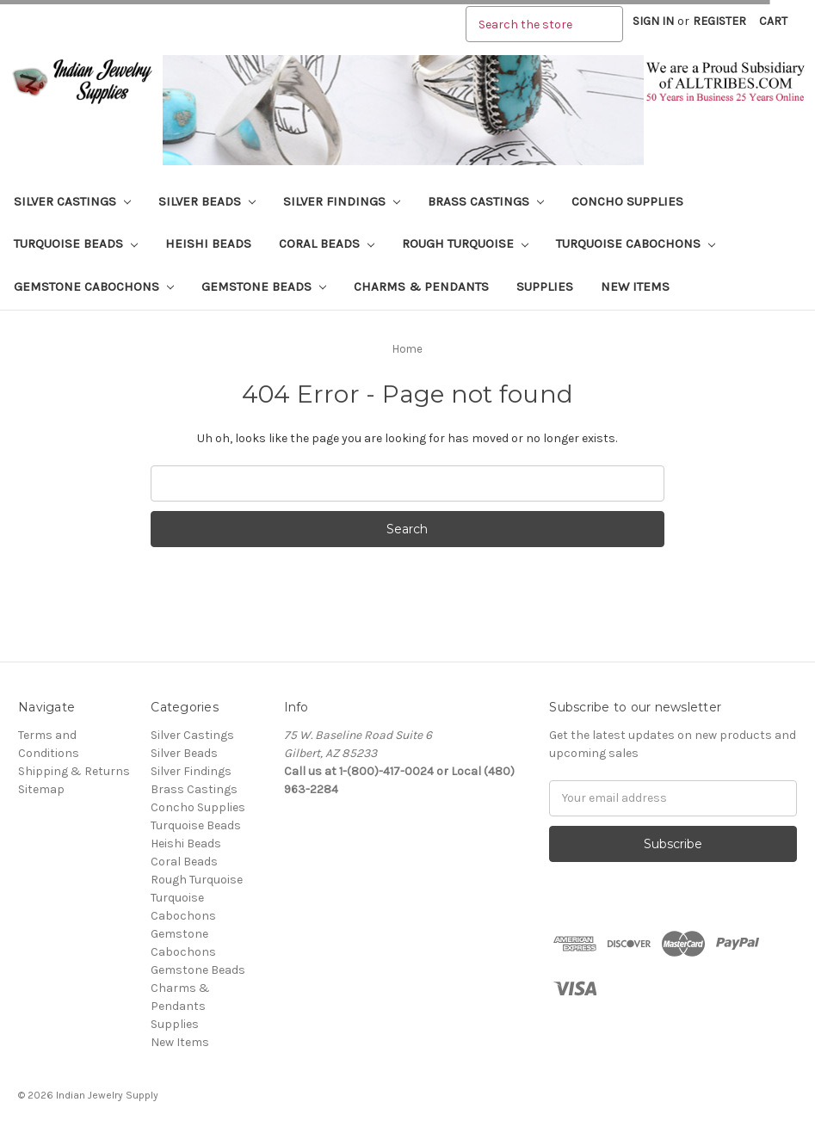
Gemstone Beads (263, 286)
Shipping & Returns (74, 771)
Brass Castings (486, 201)
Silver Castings (72, 201)
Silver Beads (207, 201)
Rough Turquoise (465, 243)
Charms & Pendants (421, 286)
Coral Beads (326, 243)
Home (407, 348)
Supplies (544, 286)
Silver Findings (341, 201)
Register (719, 21)
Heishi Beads (208, 243)
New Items (635, 286)
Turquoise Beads (76, 243)
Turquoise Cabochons (635, 243)
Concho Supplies (627, 201)
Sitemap (41, 789)
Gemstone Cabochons (94, 286)
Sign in (653, 21)
